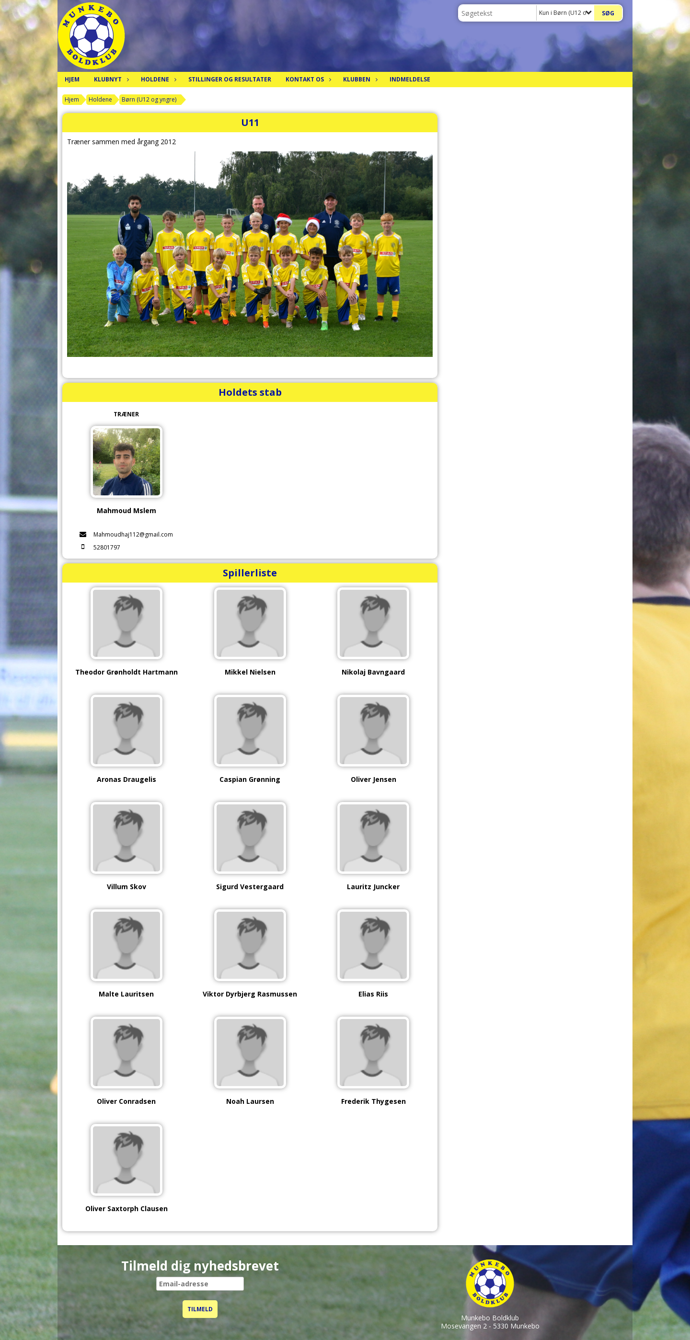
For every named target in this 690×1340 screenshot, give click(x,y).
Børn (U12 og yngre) (149, 99)
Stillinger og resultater (229, 79)
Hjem (72, 79)
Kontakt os (307, 79)
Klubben (359, 79)
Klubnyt (110, 79)
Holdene (157, 79)
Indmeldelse (410, 79)
